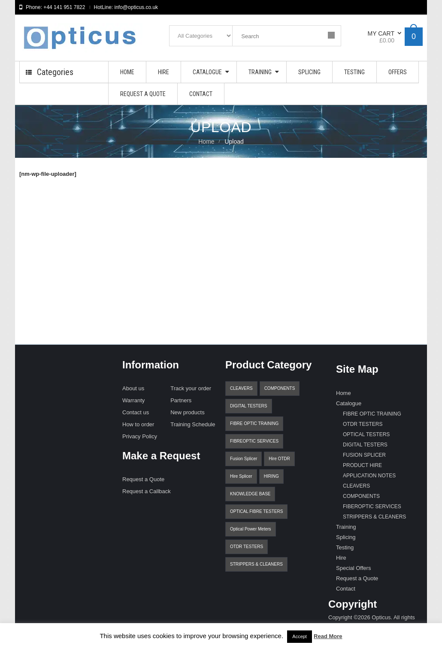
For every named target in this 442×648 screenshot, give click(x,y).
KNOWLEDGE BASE (250, 493)
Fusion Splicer (243, 458)
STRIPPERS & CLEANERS (256, 564)
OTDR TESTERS (246, 546)
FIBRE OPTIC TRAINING (254, 423)
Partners (180, 400)
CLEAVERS (241, 388)
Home (206, 141)
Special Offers (353, 568)
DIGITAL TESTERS (248, 406)
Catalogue (348, 403)
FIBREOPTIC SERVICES (254, 441)
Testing (345, 547)
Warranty (133, 400)
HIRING (271, 476)
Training (346, 527)
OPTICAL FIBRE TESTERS (256, 511)
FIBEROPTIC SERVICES (372, 506)
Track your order (190, 388)
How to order (138, 424)
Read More (328, 636)
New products (187, 412)
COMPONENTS (279, 388)
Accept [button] (299, 636)
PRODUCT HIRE (362, 465)
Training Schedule (192, 424)
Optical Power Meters (250, 529)
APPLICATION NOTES (369, 476)
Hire (341, 558)
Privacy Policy (139, 436)
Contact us (135, 412)
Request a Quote (143, 479)
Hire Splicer (241, 476)
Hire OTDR (279, 458)
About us (133, 388)
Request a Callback (146, 491)
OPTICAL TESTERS (366, 434)
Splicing (346, 537)
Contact (345, 588)
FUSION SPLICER (364, 455)
